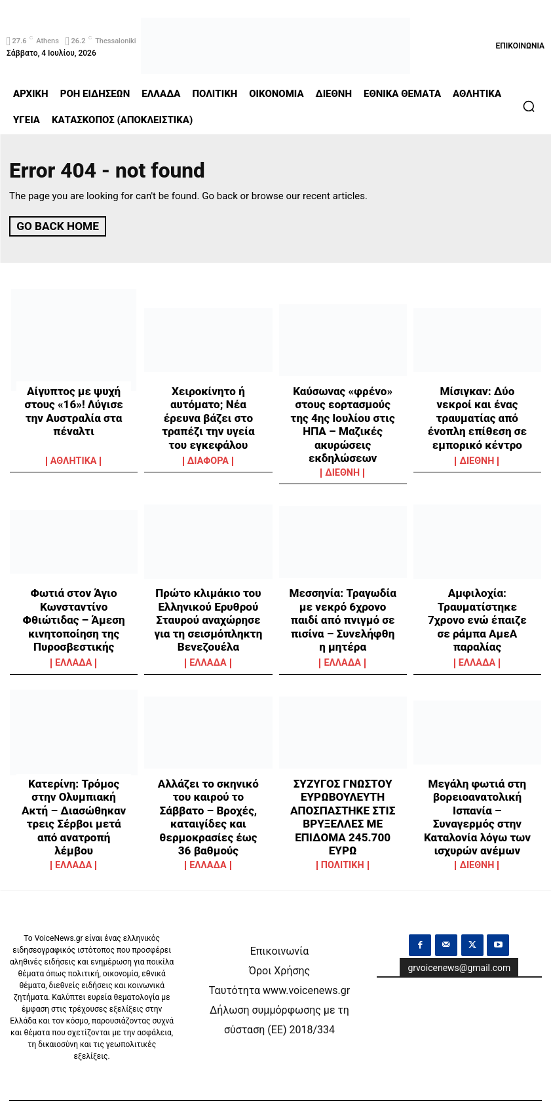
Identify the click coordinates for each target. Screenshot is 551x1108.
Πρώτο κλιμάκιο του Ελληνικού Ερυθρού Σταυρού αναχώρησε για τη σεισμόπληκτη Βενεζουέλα (208, 603)
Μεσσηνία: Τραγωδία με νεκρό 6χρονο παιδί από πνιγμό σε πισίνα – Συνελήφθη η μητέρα (342, 597)
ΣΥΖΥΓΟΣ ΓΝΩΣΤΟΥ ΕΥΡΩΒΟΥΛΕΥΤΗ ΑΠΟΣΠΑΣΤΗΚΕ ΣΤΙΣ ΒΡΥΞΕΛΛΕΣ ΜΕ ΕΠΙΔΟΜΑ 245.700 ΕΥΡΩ (343, 799)
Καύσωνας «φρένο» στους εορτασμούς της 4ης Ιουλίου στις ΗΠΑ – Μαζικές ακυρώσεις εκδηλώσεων (342, 412)
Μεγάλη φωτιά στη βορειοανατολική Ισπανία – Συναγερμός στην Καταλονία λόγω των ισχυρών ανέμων (477, 793)
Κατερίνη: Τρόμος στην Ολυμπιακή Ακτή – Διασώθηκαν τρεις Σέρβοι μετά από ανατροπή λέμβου (74, 793)
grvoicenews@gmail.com (459, 942)
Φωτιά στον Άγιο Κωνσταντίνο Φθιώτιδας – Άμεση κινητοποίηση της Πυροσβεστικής (74, 603)
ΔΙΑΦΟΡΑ (208, 460)
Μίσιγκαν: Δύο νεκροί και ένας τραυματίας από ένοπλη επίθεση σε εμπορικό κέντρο (477, 406)
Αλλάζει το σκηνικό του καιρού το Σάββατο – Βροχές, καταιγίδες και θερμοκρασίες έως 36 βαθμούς (208, 793)
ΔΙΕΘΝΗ (343, 460)
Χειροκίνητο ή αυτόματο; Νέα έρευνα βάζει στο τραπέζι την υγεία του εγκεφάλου (208, 406)
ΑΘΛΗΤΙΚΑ (73, 460)
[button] (529, 106)
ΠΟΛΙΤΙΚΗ (343, 842)
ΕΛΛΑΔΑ (74, 650)
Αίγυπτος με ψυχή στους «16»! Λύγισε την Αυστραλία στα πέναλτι (73, 401)
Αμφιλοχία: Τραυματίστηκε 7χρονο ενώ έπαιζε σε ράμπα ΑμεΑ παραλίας (477, 597)
